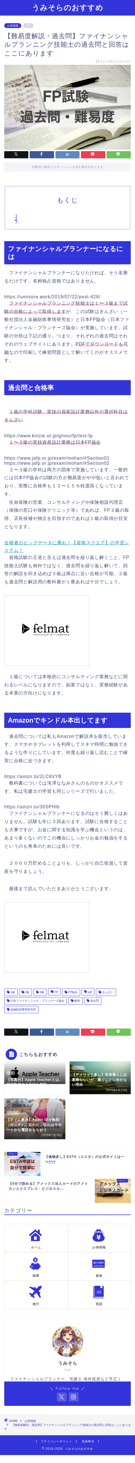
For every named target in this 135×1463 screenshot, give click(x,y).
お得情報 (12, 25)
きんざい (107, 992)
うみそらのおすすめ (67, 7)
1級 (12, 992)
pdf (89, 992)
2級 (27, 992)
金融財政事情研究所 (23, 1009)
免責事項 (88, 1441)
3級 (41, 992)
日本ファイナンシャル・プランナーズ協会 (37, 1001)
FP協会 (72, 992)
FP (55, 992)
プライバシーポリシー (56, 1441)
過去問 (94, 1001)
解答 (77, 1001)
